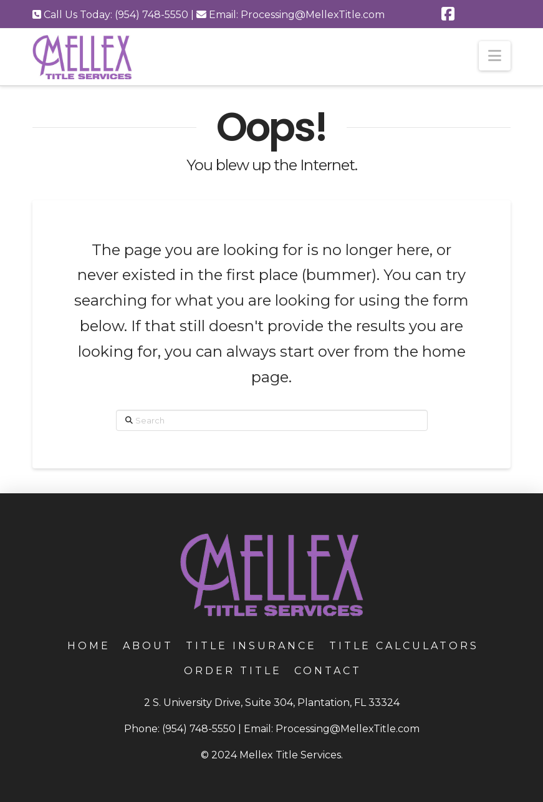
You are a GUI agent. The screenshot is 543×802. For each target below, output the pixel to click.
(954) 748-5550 (199, 729)
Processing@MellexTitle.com (348, 729)
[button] (495, 55)
